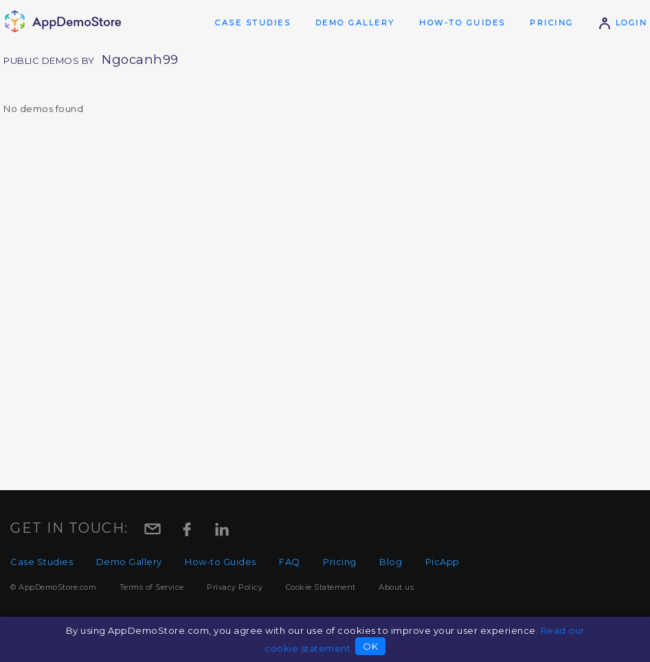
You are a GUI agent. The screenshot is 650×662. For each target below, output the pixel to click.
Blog (390, 561)
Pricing (552, 22)
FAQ (289, 561)
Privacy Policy (234, 587)
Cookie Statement (321, 587)
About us (396, 587)
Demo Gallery (355, 22)
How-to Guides (462, 22)
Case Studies (253, 22)
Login (622, 22)
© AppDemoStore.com (53, 587)
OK (370, 646)
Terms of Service (152, 587)
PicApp (442, 561)
